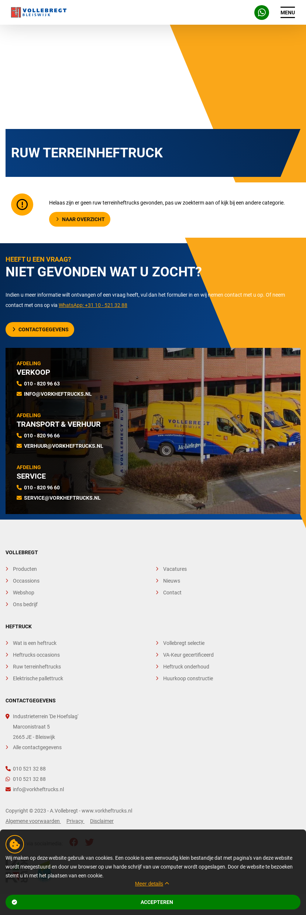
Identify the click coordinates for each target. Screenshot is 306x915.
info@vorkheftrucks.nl (58, 394)
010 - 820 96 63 (42, 384)
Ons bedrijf (25, 604)
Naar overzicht (80, 219)
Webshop (23, 593)
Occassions (26, 581)
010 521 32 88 (26, 769)
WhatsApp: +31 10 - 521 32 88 (93, 305)
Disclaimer (102, 821)
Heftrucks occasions (36, 655)
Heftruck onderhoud (186, 667)
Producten (25, 569)
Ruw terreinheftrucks (37, 667)
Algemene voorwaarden (33, 821)
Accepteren (92, 902)
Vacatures (175, 569)
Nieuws (171, 581)
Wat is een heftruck (34, 643)
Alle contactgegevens (37, 747)
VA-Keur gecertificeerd (188, 655)
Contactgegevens (41, 329)
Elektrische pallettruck (38, 678)
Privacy (75, 821)
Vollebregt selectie (183, 643)
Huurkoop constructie (188, 678)
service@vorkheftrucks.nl (62, 498)
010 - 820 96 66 (42, 436)
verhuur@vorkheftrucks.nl (63, 446)
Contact (172, 593)
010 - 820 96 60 (42, 487)
